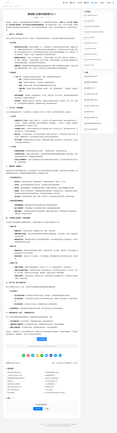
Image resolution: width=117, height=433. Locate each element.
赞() (48, 19)
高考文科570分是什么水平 (14, 389)
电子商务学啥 (11, 394)
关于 (76, 426)
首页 (65, 3)
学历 (72, 3)
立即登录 (37, 410)
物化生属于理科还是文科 (14, 374)
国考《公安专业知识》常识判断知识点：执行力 (65, 365)
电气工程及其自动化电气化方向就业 (55, 394)
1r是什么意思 (48, 391)
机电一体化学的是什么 (13, 391)
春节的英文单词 (49, 389)
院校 (86, 3)
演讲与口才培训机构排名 (52, 380)
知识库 (94, 3)
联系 (73, 426)
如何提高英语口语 (50, 377)
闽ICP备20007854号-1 (66, 426)
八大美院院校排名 (50, 386)
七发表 (102, 3)
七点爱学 (11, 8)
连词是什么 (10, 383)
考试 (79, 3)
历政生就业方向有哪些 (13, 386)
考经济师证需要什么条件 (52, 374)
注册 (47, 410)
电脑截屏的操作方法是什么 (13, 365)
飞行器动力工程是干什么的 (14, 377)
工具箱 (108, 3)
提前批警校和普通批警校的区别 (16, 380)
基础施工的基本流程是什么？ (42, 16)
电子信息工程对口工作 (51, 383)
